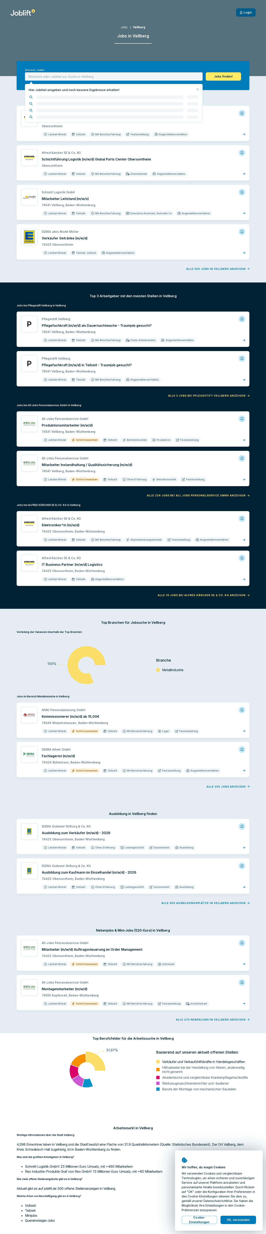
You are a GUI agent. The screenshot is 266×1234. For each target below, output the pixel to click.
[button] (223, 76)
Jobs (124, 27)
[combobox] (114, 76)
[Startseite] (22, 12)
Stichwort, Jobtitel (34, 70)
